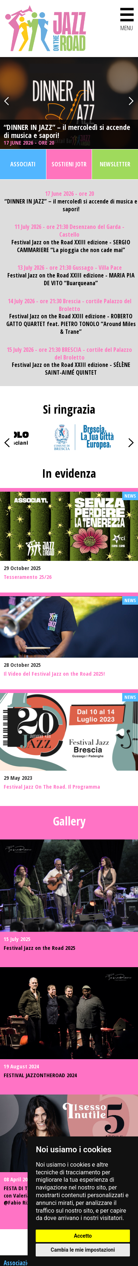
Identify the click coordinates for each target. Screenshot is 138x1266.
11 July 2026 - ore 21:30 (69, 230)
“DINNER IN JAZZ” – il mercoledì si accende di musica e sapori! (67, 131)
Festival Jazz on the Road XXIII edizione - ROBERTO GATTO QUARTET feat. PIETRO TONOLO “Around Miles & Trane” (71, 323)
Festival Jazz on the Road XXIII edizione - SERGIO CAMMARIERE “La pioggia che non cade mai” (70, 246)
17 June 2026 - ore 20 (30, 142)
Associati (23, 164)
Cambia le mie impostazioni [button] (83, 1250)
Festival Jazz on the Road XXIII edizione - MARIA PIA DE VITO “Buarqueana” (71, 279)
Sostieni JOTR (69, 164)
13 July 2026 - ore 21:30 (69, 268)
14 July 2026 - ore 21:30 (69, 305)
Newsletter (115, 164)
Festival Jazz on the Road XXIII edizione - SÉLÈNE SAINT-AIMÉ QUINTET (71, 368)
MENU (126, 18)
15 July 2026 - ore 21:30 (69, 353)
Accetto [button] (83, 1236)
